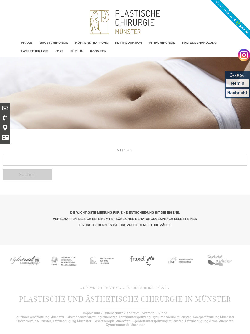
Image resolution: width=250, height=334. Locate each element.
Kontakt (132, 313)
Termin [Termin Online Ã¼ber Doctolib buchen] (237, 83)
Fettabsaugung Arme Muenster (209, 321)
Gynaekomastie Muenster (125, 325)
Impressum (91, 313)
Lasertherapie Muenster (112, 321)
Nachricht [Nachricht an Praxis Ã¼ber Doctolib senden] (237, 92)
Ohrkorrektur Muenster (33, 321)
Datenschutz (113, 313)
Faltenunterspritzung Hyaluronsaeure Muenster (155, 317)
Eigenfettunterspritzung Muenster (157, 321)
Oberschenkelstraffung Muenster (92, 317)
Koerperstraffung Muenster (213, 317)
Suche (162, 313)
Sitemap (148, 313)
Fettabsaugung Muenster (72, 321)
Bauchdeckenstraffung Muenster (39, 317)
